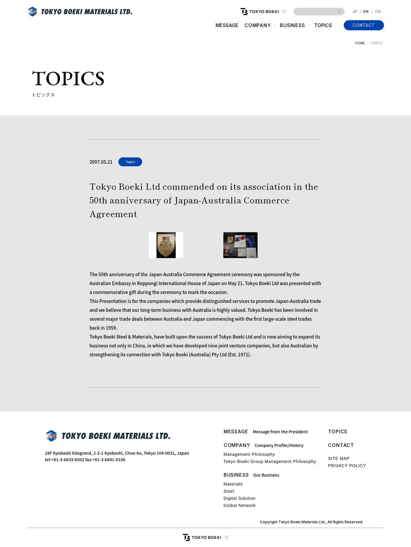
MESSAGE (226, 25)
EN (366, 11)
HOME (360, 43)
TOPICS (323, 25)
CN (378, 11)
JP (354, 11)
